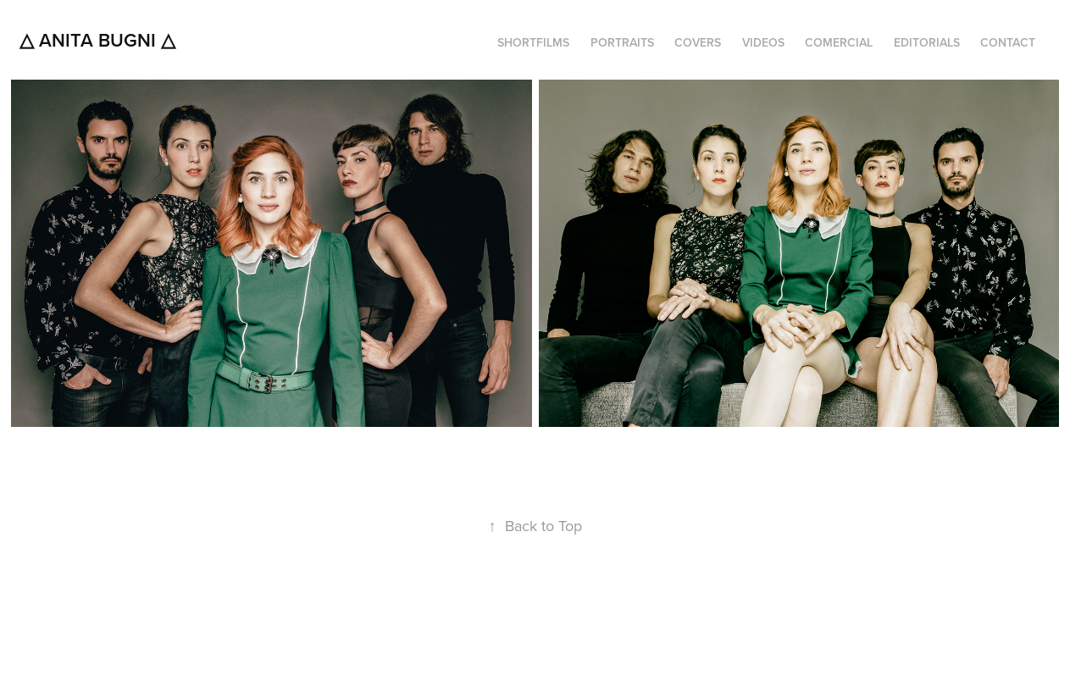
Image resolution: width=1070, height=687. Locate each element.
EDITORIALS (927, 42)
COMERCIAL (839, 42)
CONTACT (1007, 42)
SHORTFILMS (533, 42)
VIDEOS (763, 42)
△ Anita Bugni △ (97, 39)
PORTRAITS (622, 42)
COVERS (697, 42)
